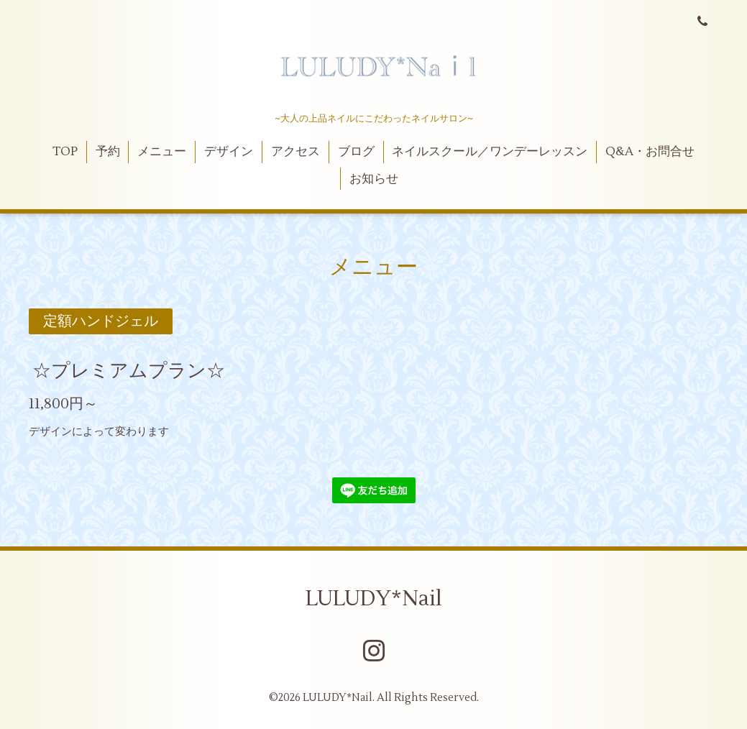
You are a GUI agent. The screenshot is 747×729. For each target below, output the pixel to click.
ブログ (356, 152)
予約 (108, 152)
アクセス (295, 152)
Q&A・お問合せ (650, 152)
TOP (65, 152)
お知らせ (373, 179)
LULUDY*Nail (374, 598)
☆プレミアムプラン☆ (128, 371)
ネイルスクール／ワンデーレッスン (489, 152)
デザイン (228, 152)
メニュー (161, 152)
